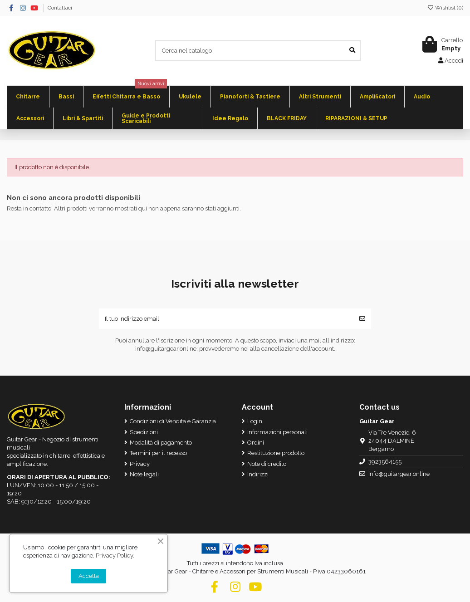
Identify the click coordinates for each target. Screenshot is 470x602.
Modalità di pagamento (161, 442)
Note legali (144, 474)
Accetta (88, 576)
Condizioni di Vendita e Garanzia (173, 421)
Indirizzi (258, 474)
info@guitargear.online (399, 473)
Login (254, 421)
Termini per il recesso (158, 453)
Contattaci (60, 8)
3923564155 (384, 461)
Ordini (255, 442)
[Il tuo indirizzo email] (226, 318)
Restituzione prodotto (275, 453)
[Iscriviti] (362, 318)
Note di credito (266, 463)
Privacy (140, 463)
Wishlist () (445, 8)
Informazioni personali (277, 432)
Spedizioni (144, 432)
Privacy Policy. (115, 555)
